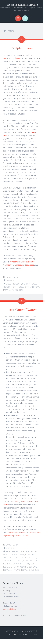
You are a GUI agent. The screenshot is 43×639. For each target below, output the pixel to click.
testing (33, 564)
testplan (35, 287)
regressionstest (29, 558)
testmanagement (20, 567)
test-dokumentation (12, 564)
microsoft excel (29, 284)
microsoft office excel (13, 287)
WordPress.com (30, 634)
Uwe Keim (10, 280)
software (7, 561)
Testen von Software (11, 58)
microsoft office (16, 554)
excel (8, 284)
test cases (17, 561)
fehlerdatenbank (19, 551)
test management (30, 561)
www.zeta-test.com (9, 609)
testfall (25, 564)
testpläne (25, 570)
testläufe (7, 567)
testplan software (11, 570)
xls (16, 290)
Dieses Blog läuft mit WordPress (20, 631)
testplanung (8, 290)
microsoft (16, 284)
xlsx (21, 290)
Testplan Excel (21, 48)
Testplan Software (21, 310)
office (27, 287)
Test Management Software (21, 4)
